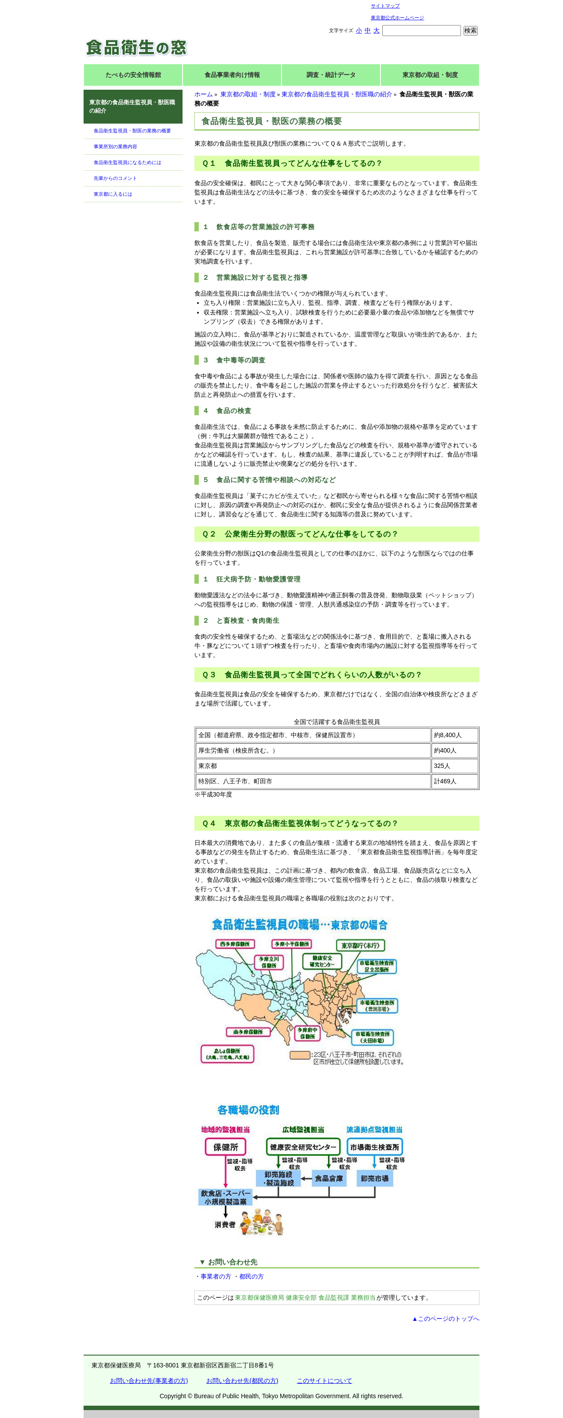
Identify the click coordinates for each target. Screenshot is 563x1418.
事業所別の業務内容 (115, 146)
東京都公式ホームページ (397, 17)
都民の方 (251, 1276)
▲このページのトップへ (445, 1318)
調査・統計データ (331, 74)
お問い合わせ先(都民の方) (242, 1380)
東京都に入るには (113, 194)
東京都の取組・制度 (430, 74)
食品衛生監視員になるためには (127, 162)
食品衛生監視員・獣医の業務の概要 (132, 130)
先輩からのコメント (115, 178)
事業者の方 (216, 1276)
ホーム (203, 94)
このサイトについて (324, 1380)
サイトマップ (385, 5)
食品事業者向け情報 (232, 74)
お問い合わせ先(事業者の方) (149, 1380)
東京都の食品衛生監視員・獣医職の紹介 (337, 94)
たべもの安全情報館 (133, 74)
